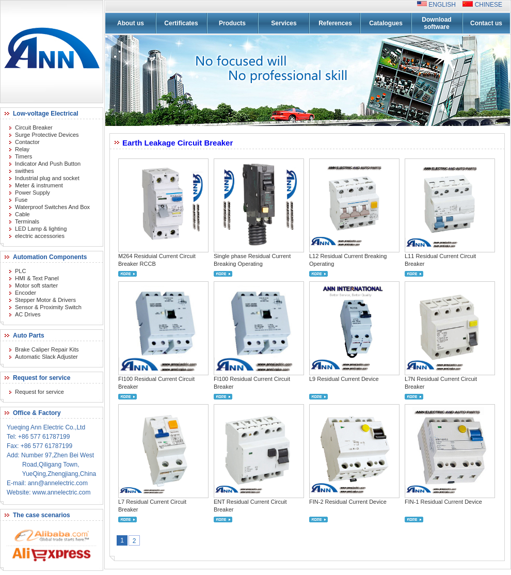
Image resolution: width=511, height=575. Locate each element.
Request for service (39, 392)
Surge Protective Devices (47, 135)
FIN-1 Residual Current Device (443, 502)
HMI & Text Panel (37, 278)
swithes (24, 171)
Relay (22, 149)
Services (283, 23)
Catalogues (386, 23)
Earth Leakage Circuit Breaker (177, 142)
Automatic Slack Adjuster (46, 357)
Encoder (25, 293)
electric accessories (40, 236)
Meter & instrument (39, 185)
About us (130, 23)
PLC (20, 271)
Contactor (27, 142)
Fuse (21, 200)
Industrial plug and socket (47, 178)
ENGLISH (444, 4)
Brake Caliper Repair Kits (47, 349)
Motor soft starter (36, 285)
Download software (436, 23)
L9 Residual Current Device (344, 379)
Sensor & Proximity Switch (48, 307)
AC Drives (28, 314)
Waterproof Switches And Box (52, 207)
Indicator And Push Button (48, 164)
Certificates (181, 23)
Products (232, 23)
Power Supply (32, 192)
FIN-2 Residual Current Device (348, 502)
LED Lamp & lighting (41, 229)
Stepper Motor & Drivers (45, 300)
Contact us (486, 23)
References (335, 23)
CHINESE (487, 4)
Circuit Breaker (34, 127)
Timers (23, 156)
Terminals (27, 221)
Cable (22, 214)
